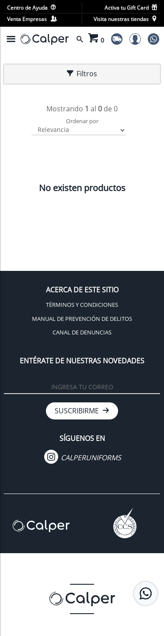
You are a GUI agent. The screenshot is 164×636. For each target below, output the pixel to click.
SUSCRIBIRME (82, 411)
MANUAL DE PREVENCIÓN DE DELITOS (82, 319)
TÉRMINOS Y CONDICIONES (82, 305)
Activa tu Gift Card (131, 7)
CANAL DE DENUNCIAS (82, 332)
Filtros (82, 73)
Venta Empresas (31, 19)
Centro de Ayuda (31, 7)
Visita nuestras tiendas (125, 19)
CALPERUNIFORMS (82, 457)
